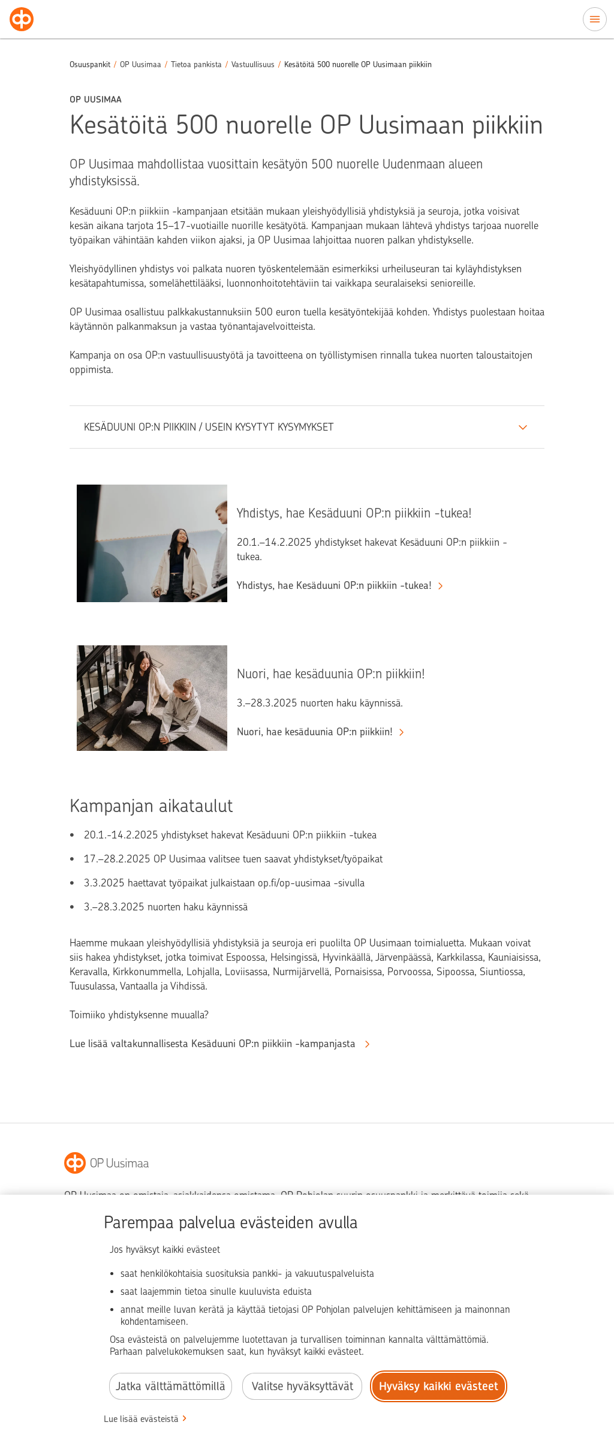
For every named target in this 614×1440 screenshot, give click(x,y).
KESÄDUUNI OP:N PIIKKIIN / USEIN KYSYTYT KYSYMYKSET (209, 427)
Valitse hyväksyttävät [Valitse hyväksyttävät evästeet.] (302, 1386)
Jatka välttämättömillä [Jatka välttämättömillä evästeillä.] (170, 1386)
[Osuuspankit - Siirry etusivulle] (21, 19)
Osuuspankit (90, 64)
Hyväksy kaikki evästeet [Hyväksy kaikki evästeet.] (438, 1386)
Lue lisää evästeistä (141, 1419)
